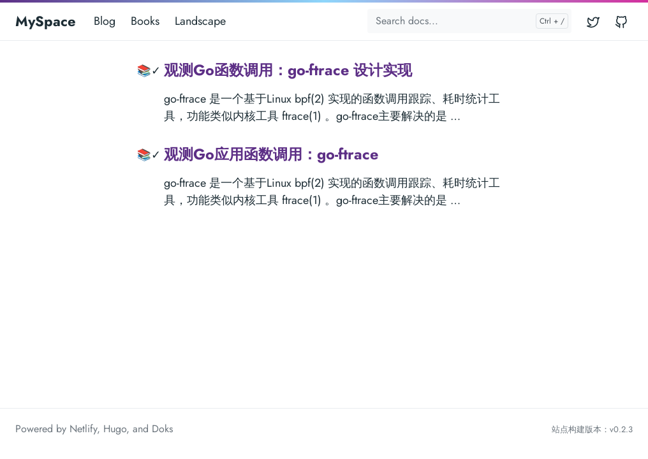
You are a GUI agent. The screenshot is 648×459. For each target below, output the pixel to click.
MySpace (45, 21)
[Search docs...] (469, 21)
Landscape (200, 21)
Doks (162, 428)
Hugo (114, 428)
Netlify (83, 428)
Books (145, 21)
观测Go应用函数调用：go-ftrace (271, 154)
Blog (104, 21)
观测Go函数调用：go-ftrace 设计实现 (288, 70)
